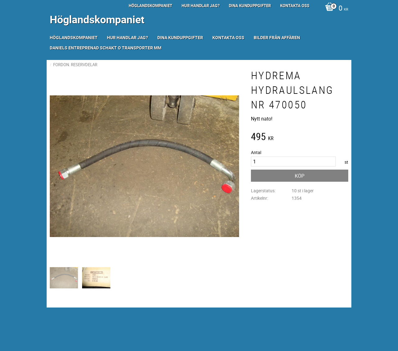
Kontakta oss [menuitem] (294, 5)
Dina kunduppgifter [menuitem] (250, 5)
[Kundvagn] (335, 8)
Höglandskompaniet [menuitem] (150, 5)
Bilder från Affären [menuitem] (277, 37)
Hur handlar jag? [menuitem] (201, 5)
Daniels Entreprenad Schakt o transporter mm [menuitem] (105, 48)
